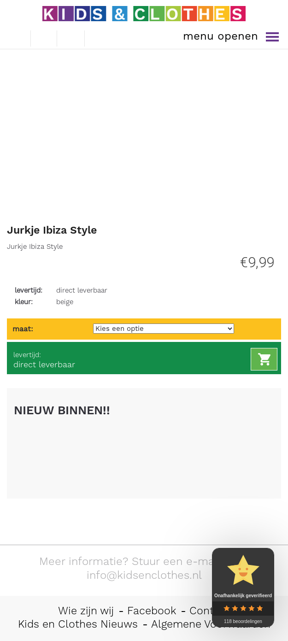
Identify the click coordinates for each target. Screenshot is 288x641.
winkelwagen (71, 36)
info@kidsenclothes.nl (144, 575)
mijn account (99, 37)
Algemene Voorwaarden (210, 623)
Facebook (151, 610)
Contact (209, 610)
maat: (22, 328)
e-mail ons (16, 36)
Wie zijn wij (86, 610)
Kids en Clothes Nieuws (78, 623)
